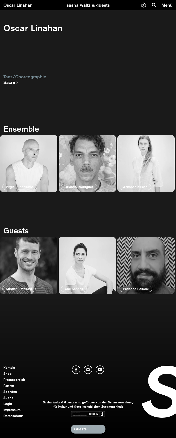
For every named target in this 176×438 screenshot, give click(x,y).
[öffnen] (28, 163)
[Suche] (154, 5)
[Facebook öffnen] (76, 369)
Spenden (10, 392)
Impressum (12, 410)
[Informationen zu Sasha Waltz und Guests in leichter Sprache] (144, 5)
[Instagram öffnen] (88, 369)
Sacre (9, 82)
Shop (7, 374)
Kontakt (9, 367)
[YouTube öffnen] (100, 369)
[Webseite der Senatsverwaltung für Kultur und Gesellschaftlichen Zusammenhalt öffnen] (88, 414)
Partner (8, 386)
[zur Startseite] (88, 5)
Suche (8, 398)
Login (7, 404)
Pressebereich (14, 380)
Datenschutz (13, 416)
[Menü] (167, 5)
